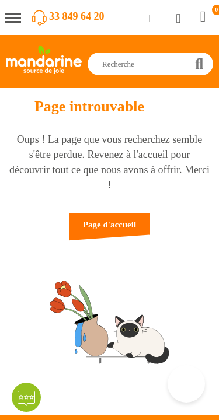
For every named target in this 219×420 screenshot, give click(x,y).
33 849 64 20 (77, 16)
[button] (109, 230)
